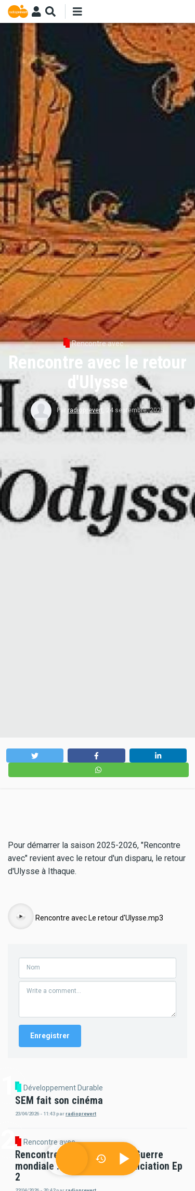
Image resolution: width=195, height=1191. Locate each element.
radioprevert (85, 410)
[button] (35, 755)
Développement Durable (63, 1087)
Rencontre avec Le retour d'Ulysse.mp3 (99, 918)
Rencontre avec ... (100, 343)
